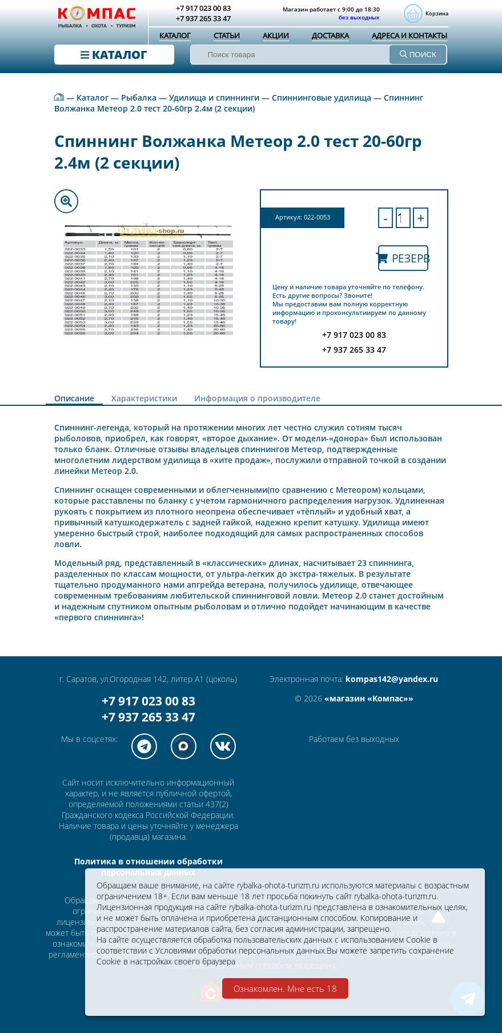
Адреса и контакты (409, 35)
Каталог (175, 35)
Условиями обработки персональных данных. (241, 950)
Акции (276, 35)
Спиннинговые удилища (321, 97)
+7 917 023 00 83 (148, 701)
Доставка (330, 35)
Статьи (227, 35)
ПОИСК (418, 54)
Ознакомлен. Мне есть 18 (285, 988)
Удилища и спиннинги (214, 97)
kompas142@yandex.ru (392, 678)
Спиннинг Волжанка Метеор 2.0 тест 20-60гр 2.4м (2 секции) (238, 103)
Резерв (403, 258)
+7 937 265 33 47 (148, 717)
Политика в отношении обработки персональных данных (148, 867)
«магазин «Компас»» (368, 698)
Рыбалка (138, 97)
